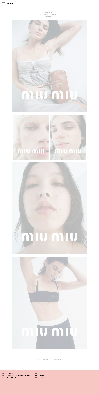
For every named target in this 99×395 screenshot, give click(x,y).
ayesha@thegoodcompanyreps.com (16, 375)
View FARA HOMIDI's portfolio (49, 359)
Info (37, 373)
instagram (39, 377)
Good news (39, 375)
